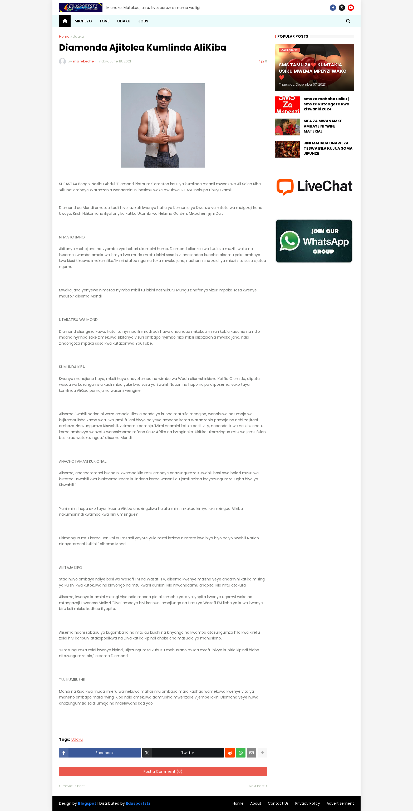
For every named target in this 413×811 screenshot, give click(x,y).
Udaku (78, 36)
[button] (348, 21)
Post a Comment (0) (163, 771)
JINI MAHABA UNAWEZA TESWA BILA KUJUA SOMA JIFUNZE (328, 148)
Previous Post (73, 786)
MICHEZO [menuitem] (83, 21)
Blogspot (87, 803)
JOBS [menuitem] (143, 21)
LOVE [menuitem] (104, 21)
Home (64, 36)
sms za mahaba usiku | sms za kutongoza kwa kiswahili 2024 (326, 104)
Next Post (256, 786)
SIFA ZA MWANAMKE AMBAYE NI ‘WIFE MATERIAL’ (323, 126)
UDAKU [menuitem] (123, 21)
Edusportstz (138, 803)
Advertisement (340, 803)
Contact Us (278, 803)
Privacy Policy (307, 803)
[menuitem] (65, 21)
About (255, 803)
